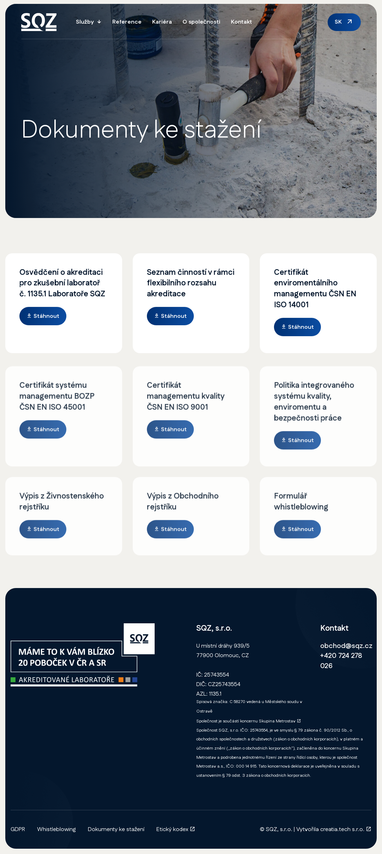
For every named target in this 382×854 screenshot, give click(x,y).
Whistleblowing (56, 829)
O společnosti (201, 22)
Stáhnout (42, 317)
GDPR (18, 829)
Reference (127, 22)
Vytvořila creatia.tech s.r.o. (333, 829)
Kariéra (162, 22)
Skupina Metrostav (280, 721)
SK (338, 22)
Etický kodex (175, 829)
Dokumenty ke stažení (116, 829)
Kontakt (241, 22)
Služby (85, 22)
